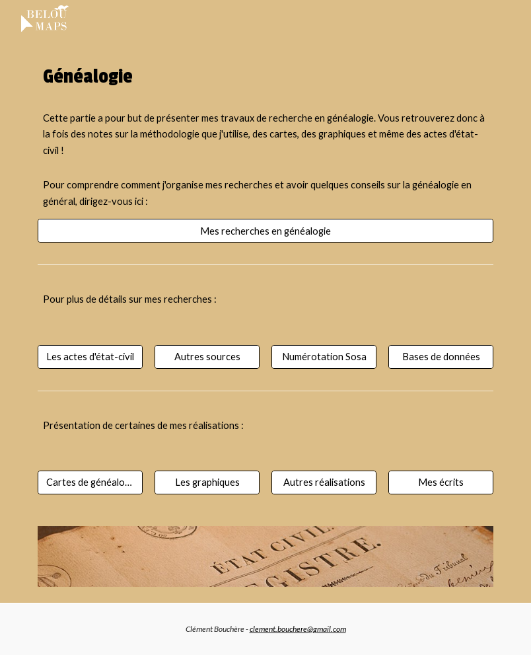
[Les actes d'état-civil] (90, 356)
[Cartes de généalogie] (90, 482)
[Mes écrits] (441, 482)
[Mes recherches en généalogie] (265, 230)
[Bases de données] (441, 356)
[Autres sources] (207, 356)
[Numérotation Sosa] (324, 356)
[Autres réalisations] (324, 482)
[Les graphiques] (207, 482)
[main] (265, 77)
